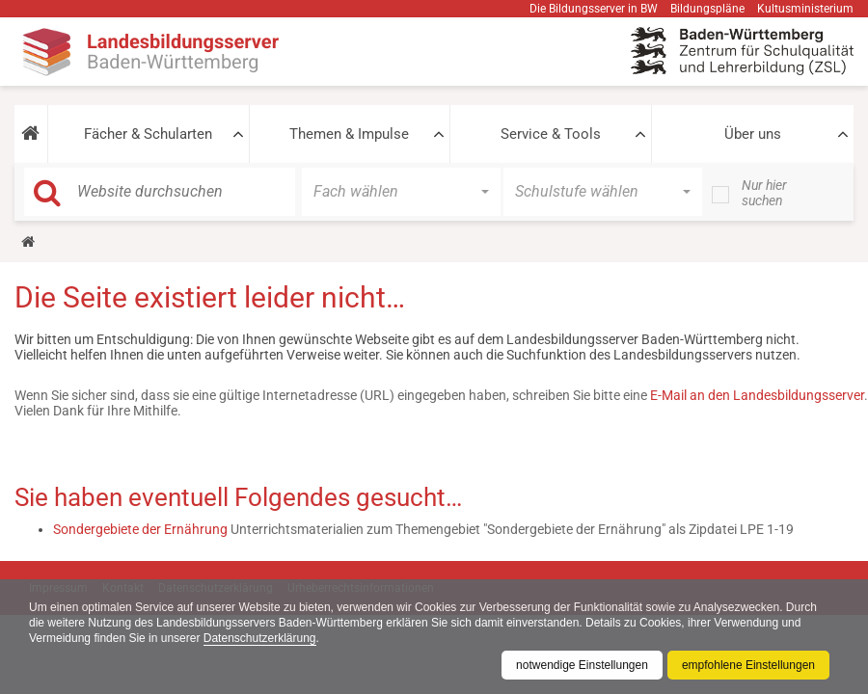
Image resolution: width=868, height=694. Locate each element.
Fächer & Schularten (148, 134)
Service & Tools (551, 134)
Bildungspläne (707, 8)
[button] (30, 134)
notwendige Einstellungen (582, 665)
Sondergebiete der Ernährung (140, 529)
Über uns (752, 134)
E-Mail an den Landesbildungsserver (757, 395)
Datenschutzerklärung (259, 638)
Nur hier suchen (764, 192)
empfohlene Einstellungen (748, 665)
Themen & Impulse (349, 134)
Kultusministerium (805, 8)
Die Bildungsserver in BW (593, 8)
